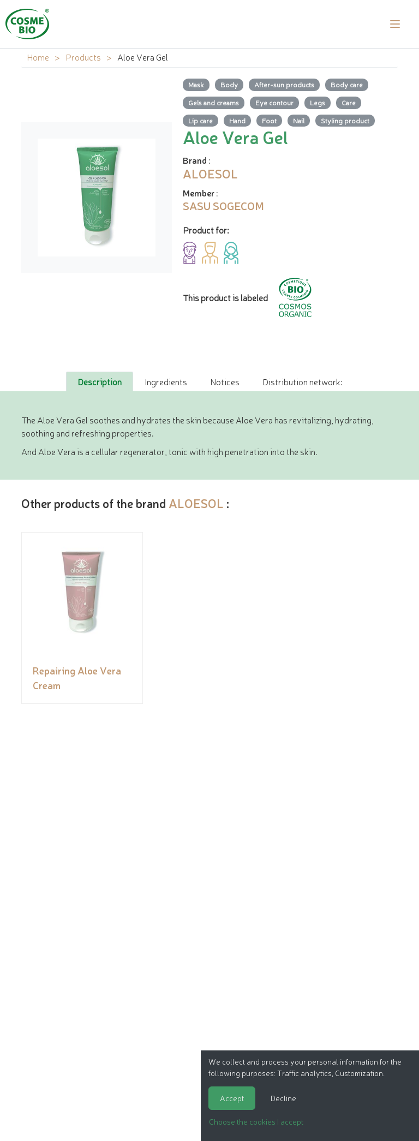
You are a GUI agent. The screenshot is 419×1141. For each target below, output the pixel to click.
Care (349, 102)
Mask (196, 84)
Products (83, 57)
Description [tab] (99, 381)
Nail (298, 120)
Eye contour (274, 102)
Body (229, 84)
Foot (269, 120)
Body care (347, 84)
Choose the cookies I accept (256, 1121)
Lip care (200, 120)
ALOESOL (196, 503)
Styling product (345, 120)
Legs (317, 102)
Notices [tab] (225, 381)
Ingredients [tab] (166, 381)
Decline (283, 1098)
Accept (232, 1098)
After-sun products (284, 84)
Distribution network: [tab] (302, 381)
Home (38, 57)
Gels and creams (213, 102)
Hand (237, 120)
